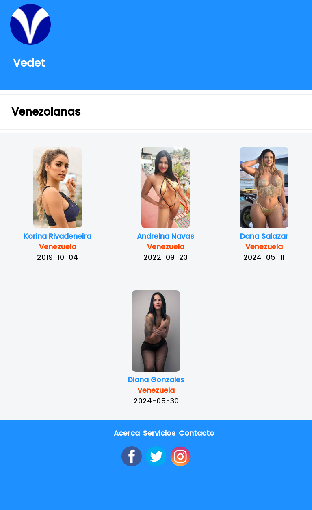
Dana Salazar (264, 236)
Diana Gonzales (156, 380)
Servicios (159, 433)
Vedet (27, 62)
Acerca (127, 433)
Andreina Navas (165, 236)
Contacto (196, 433)
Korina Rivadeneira (57, 236)
